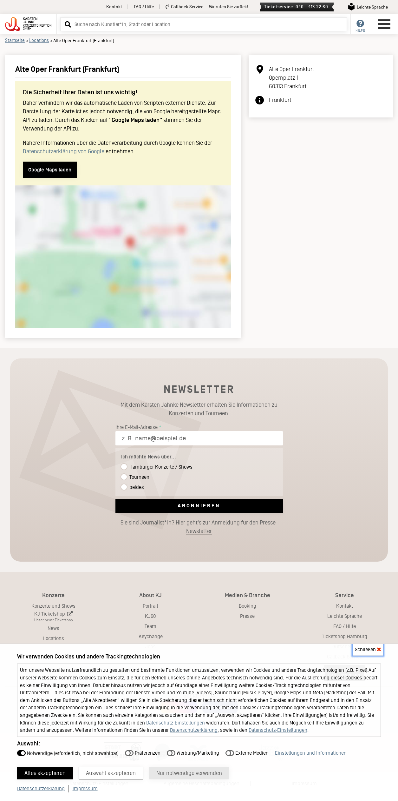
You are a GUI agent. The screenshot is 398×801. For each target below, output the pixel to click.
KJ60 (150, 616)
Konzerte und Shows (53, 606)
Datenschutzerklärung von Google (63, 151)
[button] (67, 24)
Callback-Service (207, 6)
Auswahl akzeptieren (111, 773)
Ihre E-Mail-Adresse (136, 427)
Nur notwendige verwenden (190, 773)
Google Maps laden (49, 169)
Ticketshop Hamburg (344, 636)
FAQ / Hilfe (144, 6)
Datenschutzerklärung (194, 729)
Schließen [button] (368, 649)
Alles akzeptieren (45, 773)
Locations (39, 40)
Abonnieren (199, 505)
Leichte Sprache (344, 616)
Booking (247, 606)
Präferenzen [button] (142, 752)
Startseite (15, 40)
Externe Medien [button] (247, 752)
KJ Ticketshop (53, 616)
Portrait (150, 606)
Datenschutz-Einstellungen (175, 722)
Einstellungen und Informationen (311, 752)
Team (150, 626)
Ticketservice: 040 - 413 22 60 (296, 6)
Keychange (151, 636)
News (53, 628)
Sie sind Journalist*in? (199, 527)
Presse (247, 616)
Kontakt (114, 6)
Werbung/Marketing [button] (193, 752)
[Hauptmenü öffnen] (384, 24)
